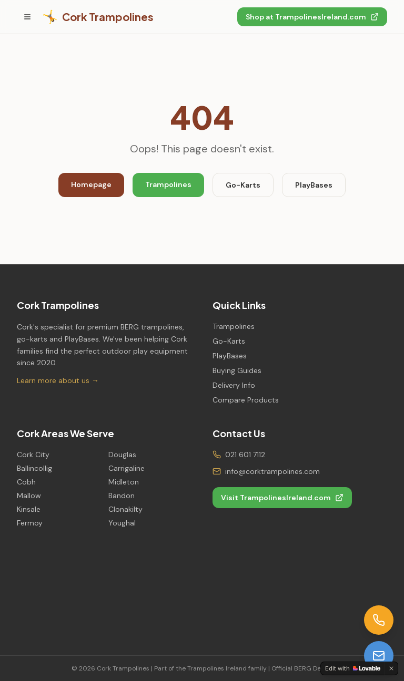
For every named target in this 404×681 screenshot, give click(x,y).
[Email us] (378, 655)
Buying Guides (237, 370)
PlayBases (313, 185)
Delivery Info (234, 385)
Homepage (91, 184)
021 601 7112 (245, 454)
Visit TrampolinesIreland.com (282, 497)
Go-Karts (243, 185)
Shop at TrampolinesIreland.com (312, 17)
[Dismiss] (391, 668)
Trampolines (168, 184)
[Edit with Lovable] (353, 668)
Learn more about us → (58, 380)
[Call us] (378, 620)
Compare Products (246, 400)
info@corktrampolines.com (272, 471)
